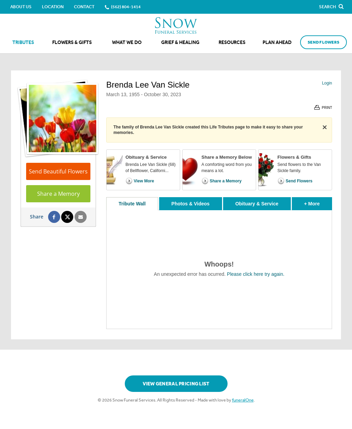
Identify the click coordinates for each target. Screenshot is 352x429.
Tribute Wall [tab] (132, 203)
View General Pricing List (176, 384)
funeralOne (243, 400)
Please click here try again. (255, 274)
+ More (318, 201)
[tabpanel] (219, 269)
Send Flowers (323, 42)
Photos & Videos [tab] (191, 203)
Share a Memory (58, 193)
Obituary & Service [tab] (256, 203)
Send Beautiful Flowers (58, 171)
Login (327, 83)
